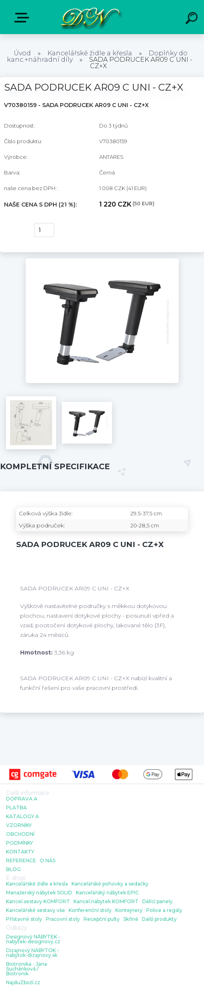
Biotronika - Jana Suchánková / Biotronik (26, 969)
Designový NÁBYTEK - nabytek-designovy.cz (33, 939)
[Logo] (90, 17)
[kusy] (44, 230)
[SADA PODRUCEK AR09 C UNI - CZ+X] (102, 261)
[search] (193, 19)
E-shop (23, 17)
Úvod (22, 53)
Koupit (15, 230)
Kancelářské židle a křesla (89, 53)
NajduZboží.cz (23, 982)
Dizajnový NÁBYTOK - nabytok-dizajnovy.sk (32, 953)
